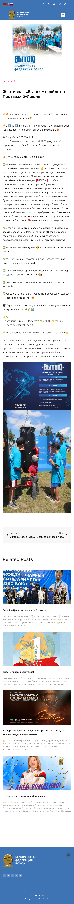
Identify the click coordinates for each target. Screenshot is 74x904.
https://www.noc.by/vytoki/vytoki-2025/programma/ (32, 141)
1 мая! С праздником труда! (18, 671)
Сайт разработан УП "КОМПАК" (37, 899)
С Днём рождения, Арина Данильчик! (24, 796)
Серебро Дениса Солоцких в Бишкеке (24, 610)
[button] (63, 15)
